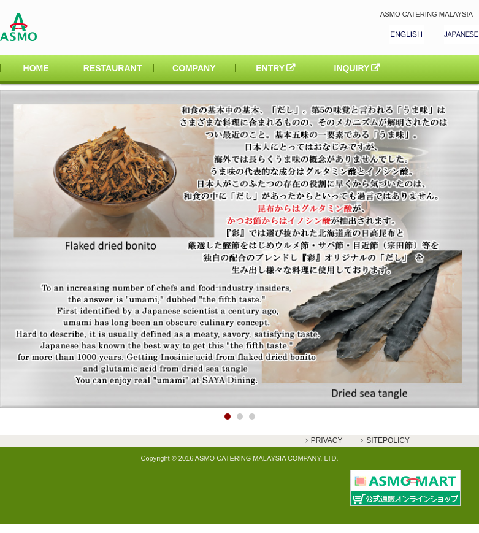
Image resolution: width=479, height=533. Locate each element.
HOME (36, 68)
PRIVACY (327, 440)
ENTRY (270, 68)
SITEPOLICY (388, 440)
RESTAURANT (112, 68)
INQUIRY (352, 68)
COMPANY (194, 68)
